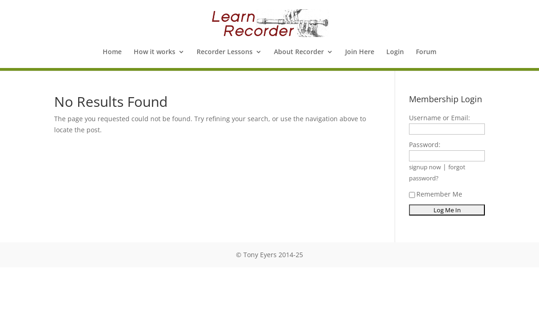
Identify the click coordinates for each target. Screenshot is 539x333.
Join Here (359, 52)
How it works (154, 52)
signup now (425, 167)
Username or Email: (439, 117)
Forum (426, 52)
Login (395, 52)
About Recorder (299, 52)
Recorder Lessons (225, 52)
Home (112, 52)
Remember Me (435, 194)
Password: (424, 144)
